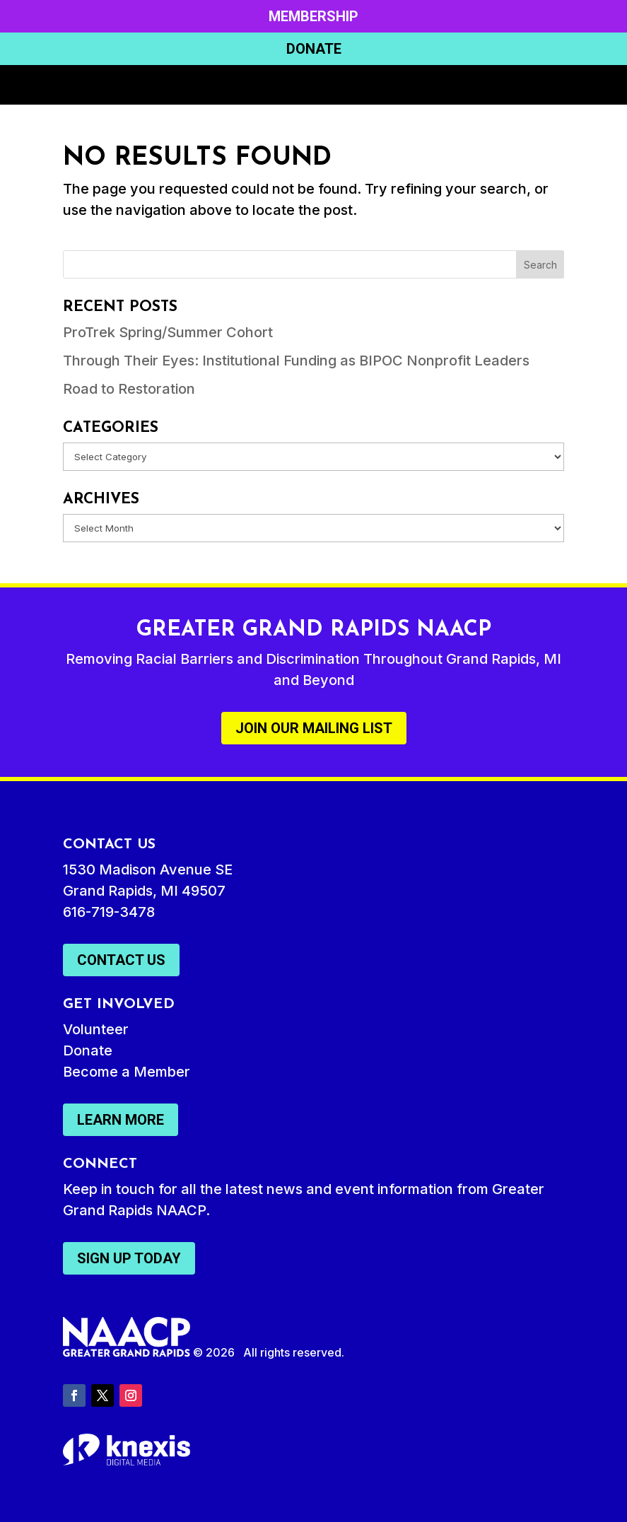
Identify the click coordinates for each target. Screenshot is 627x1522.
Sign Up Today (129, 1258)
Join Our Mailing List (313, 728)
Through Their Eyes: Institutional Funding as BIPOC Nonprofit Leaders (296, 360)
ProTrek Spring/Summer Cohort (168, 332)
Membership (313, 16)
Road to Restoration (129, 388)
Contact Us (121, 960)
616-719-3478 (109, 911)
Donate (313, 48)
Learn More (120, 1119)
